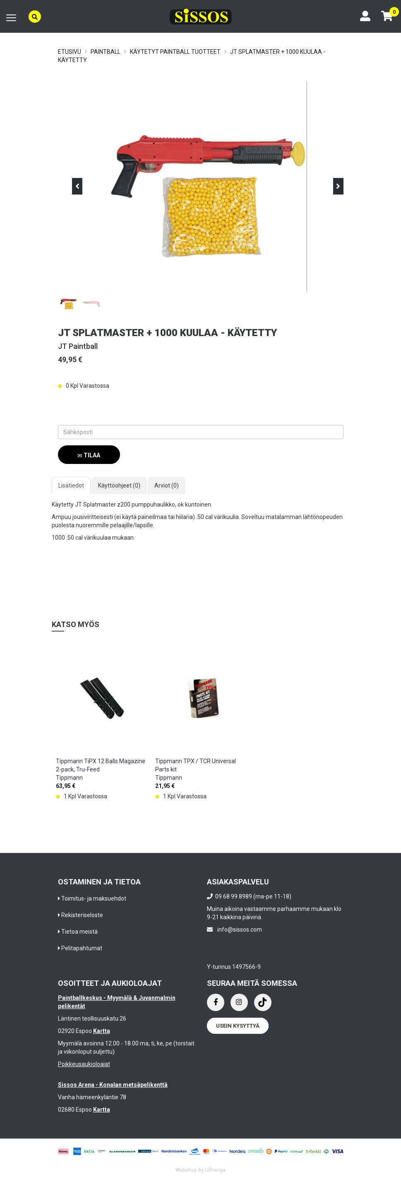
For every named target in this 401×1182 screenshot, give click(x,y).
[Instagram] (239, 1002)
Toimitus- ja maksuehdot (93, 898)
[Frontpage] (201, 16)
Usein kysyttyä (237, 1026)
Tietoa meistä (79, 931)
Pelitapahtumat (81, 948)
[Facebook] (215, 1002)
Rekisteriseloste (82, 915)
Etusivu (69, 51)
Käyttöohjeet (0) (119, 485)
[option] (101, 726)
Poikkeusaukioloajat (84, 1064)
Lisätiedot (71, 485)
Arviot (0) (166, 485)
